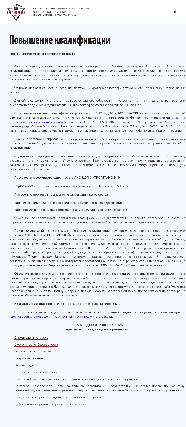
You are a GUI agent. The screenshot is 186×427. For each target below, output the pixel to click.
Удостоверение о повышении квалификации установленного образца (61, 316)
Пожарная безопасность (32, 379)
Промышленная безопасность (36, 372)
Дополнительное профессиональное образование (48, 53)
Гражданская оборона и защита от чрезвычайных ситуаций (58, 397)
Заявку (179, 239)
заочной (140, 274)
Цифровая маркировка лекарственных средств (49, 404)
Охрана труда (24, 365)
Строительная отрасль (31, 337)
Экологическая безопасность (36, 344)
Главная (14, 53)
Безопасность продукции (33, 351)
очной (121, 274)
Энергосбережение (29, 358)
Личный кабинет (175, 12)
